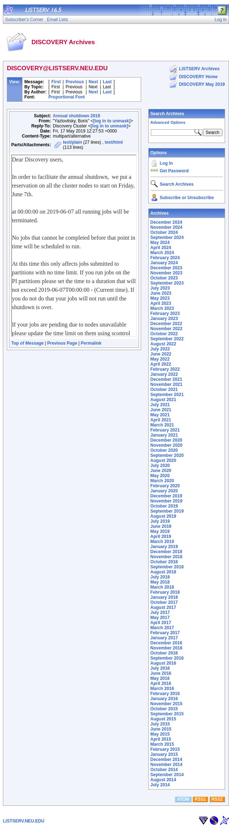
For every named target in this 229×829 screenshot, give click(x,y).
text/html (114, 142)
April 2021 (160, 419)
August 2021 (163, 399)
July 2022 (160, 349)
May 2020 (160, 475)
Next (93, 81)
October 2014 (164, 769)
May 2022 (160, 359)
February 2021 (165, 430)
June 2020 (160, 470)
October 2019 (164, 506)
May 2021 (160, 414)
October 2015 (164, 708)
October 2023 (164, 278)
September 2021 (167, 394)
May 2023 (160, 298)
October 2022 (164, 333)
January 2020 (164, 490)
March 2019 (162, 541)
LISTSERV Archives (199, 68)
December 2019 (166, 495)
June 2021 (160, 409)
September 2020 (167, 455)
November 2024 (166, 227)
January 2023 (164, 318)
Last (107, 81)
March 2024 (162, 252)
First (56, 81)
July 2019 (160, 521)
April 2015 (160, 739)
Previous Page (62, 343)
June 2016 (160, 673)
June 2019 (160, 526)
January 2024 (164, 262)
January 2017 (164, 637)
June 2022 (160, 354)
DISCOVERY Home (198, 76)
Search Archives (167, 113)
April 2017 (160, 622)
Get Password (174, 170)
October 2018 (164, 561)
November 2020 (166, 445)
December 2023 (166, 267)
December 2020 (166, 440)
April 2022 (160, 364)
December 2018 (166, 551)
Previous (74, 81)
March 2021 (162, 425)
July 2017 (160, 612)
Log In (166, 163)
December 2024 (166, 222)
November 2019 (166, 501)
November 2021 (166, 384)
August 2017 (163, 607)
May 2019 (160, 531)
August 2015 (163, 718)
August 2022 (163, 343)
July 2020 (160, 465)
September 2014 (167, 774)
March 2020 (162, 480)
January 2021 (164, 435)
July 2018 (160, 577)
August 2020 (163, 460)
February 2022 (165, 369)
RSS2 (216, 799)
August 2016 (163, 663)
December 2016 (166, 642)
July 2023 (160, 288)
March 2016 (162, 688)
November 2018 (166, 556)
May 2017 (160, 617)
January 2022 (164, 374)
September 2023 (167, 283)
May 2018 (160, 582)
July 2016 (160, 668)
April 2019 (160, 536)
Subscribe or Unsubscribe (187, 197)
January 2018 (164, 597)
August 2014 (163, 779)
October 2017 (164, 602)
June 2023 (160, 293)
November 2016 (166, 648)
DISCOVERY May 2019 (202, 84)
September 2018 (167, 566)
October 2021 (164, 389)
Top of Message (27, 343)
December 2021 (166, 379)
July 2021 (160, 404)
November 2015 (166, 703)
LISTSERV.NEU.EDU (23, 821)
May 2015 (160, 734)
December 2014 (166, 759)
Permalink (91, 343)
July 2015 (160, 724)
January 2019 (164, 546)
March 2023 (162, 308)
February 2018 (165, 592)
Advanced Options (168, 122)
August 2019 (163, 516)
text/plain (72, 142)
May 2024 (160, 242)
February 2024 (165, 257)
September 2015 (167, 713)
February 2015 (165, 749)
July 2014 (160, 784)
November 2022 (166, 328)
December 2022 (166, 323)
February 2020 (165, 485)
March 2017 (162, 627)
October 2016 (164, 653)
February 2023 (165, 313)
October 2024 (164, 232)
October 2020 (164, 450)
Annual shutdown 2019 (76, 115)
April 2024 (160, 247)
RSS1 (200, 799)
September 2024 (167, 237)
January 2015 (164, 754)
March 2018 (162, 587)
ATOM (183, 799)
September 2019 (167, 511)
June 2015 (160, 729)
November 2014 (166, 764)
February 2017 (165, 632)
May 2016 (160, 678)
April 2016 (160, 683)
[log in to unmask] (111, 120)
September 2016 (167, 658)
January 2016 (164, 698)
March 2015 (162, 744)
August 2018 (163, 572)
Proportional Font (66, 97)
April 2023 (160, 303)
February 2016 (165, 693)
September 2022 (167, 338)
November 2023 (166, 272)
